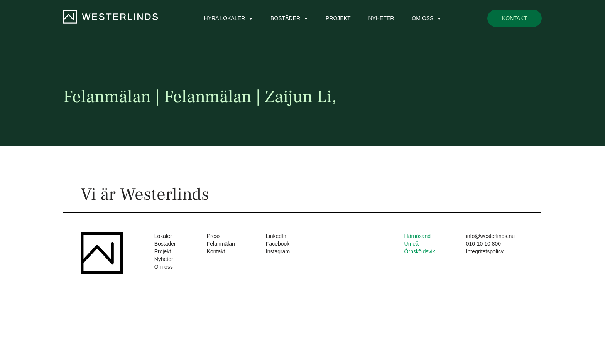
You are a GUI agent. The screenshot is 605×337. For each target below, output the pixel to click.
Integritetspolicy (485, 251)
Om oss (422, 18)
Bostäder (285, 18)
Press (214, 236)
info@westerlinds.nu (490, 236)
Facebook (277, 244)
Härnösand (417, 236)
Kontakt (514, 18)
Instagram (278, 251)
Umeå (411, 244)
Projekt (338, 18)
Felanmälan (221, 244)
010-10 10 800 (483, 244)
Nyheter (381, 18)
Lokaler (163, 236)
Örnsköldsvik (419, 251)
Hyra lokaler (224, 18)
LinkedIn (276, 236)
